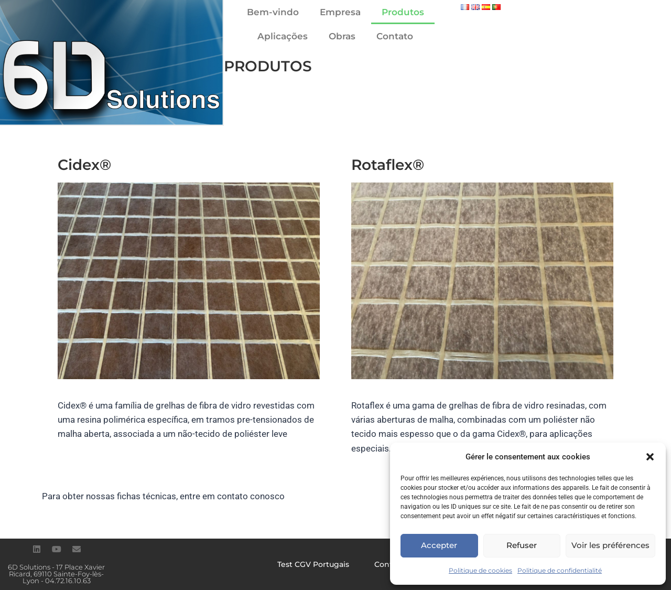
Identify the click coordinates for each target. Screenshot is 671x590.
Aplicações (282, 36)
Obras (342, 36)
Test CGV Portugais (313, 564)
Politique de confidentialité (559, 570)
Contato (394, 36)
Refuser (521, 545)
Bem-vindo (273, 12)
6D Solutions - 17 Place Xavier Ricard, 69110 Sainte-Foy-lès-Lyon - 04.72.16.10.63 (56, 574)
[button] (650, 457)
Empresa (340, 12)
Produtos (403, 12)
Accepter (439, 545)
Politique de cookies (480, 570)
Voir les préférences (610, 545)
